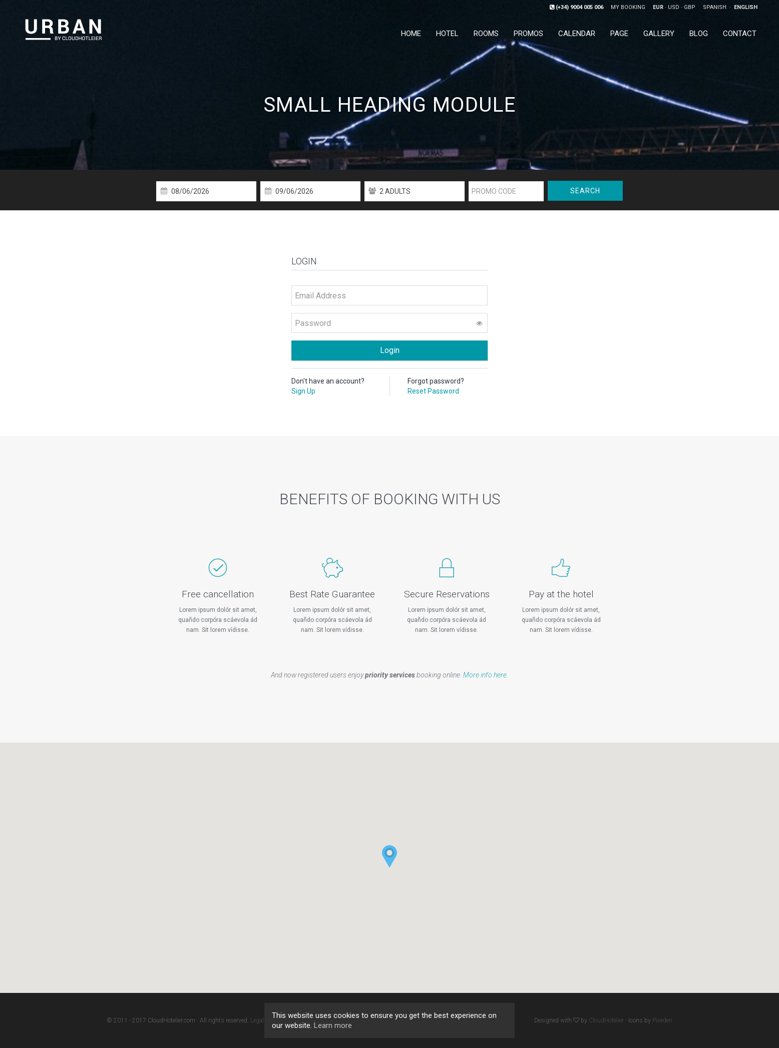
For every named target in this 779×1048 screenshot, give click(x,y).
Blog (698, 33)
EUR (658, 7)
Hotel (447, 33)
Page (619, 33)
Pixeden (662, 1020)
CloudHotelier (606, 1020)
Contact (739, 33)
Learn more (333, 1025)
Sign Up (303, 391)
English (745, 7)
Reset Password (433, 391)
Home (411, 33)
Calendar (576, 33)
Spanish (715, 7)
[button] (389, 856)
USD (673, 7)
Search (585, 191)
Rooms (486, 33)
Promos (528, 33)
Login (390, 350)
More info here (485, 675)
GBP (689, 7)
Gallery (658, 33)
